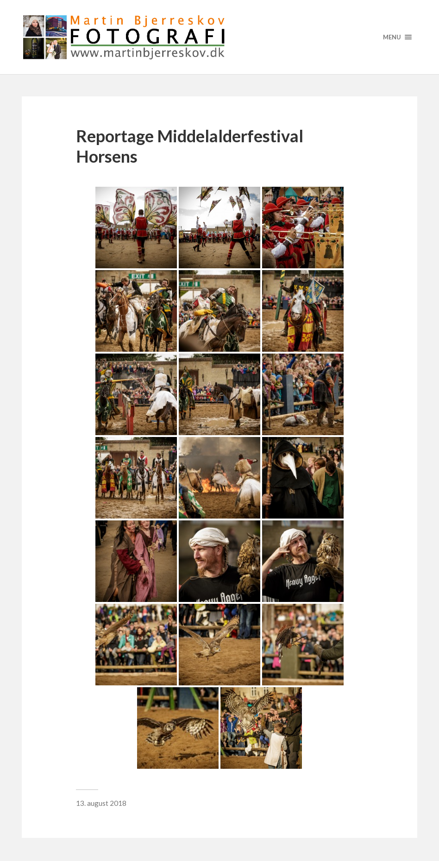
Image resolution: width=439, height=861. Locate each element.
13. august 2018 (101, 803)
